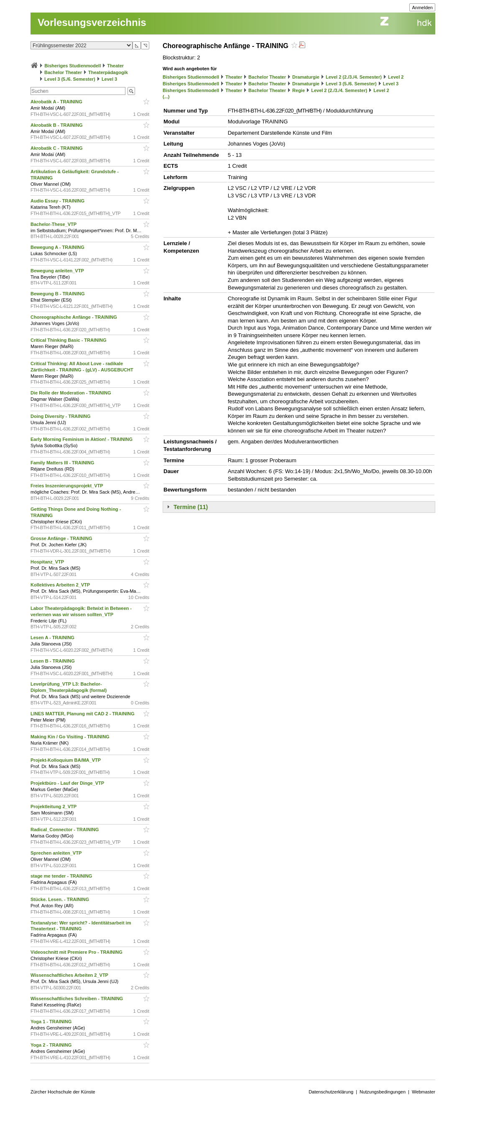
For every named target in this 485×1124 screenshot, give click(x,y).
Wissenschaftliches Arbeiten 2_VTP (70, 975)
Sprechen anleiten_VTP (57, 852)
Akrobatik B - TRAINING (57, 125)
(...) (166, 96)
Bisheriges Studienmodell (72, 65)
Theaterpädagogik (108, 72)
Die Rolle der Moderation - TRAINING (71, 392)
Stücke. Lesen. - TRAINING (60, 899)
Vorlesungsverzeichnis (92, 22)
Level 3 (109, 79)
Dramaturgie (305, 76)
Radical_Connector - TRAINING (65, 829)
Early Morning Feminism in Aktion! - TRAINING (82, 439)
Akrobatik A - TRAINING (57, 101)
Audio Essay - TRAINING (58, 200)
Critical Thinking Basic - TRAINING (69, 340)
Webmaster (423, 1091)
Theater (115, 65)
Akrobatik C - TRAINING (57, 148)
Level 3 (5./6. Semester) (69, 79)
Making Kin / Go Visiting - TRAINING (71, 736)
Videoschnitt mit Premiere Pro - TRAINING (77, 952)
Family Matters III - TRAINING (63, 462)
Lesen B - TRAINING (53, 660)
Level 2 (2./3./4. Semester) (354, 76)
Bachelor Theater (63, 72)
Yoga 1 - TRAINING (52, 1021)
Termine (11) (191, 507)
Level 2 (395, 76)
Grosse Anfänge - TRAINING (62, 538)
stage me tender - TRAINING (62, 875)
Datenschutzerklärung (331, 1091)
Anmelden (422, 7)
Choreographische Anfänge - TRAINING (74, 317)
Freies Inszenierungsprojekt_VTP (67, 485)
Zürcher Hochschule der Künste (63, 1091)
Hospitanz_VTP (48, 561)
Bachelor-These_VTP (54, 224)
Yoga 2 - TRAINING (52, 1044)
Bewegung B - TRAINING (58, 293)
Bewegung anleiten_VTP (58, 270)
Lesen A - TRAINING (53, 637)
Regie (298, 90)
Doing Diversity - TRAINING (61, 416)
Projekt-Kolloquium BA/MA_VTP (66, 760)
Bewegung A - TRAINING (58, 247)
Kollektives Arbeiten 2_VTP (61, 584)
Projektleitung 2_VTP (54, 806)
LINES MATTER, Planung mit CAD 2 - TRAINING (83, 713)
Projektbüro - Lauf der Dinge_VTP (68, 783)
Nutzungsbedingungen (383, 1091)
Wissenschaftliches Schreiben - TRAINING (77, 998)
